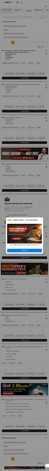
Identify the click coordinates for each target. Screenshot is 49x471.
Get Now (24, 250)
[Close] (41, 219)
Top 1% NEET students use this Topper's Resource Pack (24, 245)
